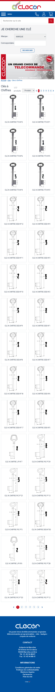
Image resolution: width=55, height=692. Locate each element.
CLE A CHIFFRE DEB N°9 (14, 326)
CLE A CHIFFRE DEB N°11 (13, 258)
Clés (9, 80)
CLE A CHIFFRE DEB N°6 (41, 394)
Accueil (3, 80)
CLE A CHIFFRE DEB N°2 (41, 292)
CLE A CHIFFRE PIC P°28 (41, 563)
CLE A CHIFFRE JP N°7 (13, 462)
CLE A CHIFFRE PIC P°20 (14, 598)
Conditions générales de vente (27, 668)
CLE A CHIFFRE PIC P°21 (14, 496)
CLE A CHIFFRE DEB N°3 (41, 258)
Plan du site (27, 677)
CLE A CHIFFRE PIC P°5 (13, 530)
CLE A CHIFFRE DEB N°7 (41, 360)
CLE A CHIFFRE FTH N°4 (14, 190)
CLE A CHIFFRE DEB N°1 (41, 326)
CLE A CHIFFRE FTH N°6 (14, 156)
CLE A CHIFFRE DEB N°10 (13, 292)
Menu (6, 14)
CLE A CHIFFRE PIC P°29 (41, 462)
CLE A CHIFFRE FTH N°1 (41, 122)
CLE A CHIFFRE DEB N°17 (13, 428)
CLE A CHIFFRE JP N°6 (13, 563)
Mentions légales (27, 672)
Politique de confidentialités (27, 670)
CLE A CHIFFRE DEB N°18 (13, 394)
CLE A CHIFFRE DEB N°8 (14, 360)
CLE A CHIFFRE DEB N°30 (41, 530)
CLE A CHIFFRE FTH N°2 (14, 122)
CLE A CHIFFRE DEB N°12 (13, 224)
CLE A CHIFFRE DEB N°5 (41, 428)
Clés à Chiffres (17, 80)
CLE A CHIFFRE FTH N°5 (41, 156)
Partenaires (27, 674)
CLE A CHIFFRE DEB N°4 (41, 224)
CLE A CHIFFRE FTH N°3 (41, 190)
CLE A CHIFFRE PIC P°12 (41, 598)
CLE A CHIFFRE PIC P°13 (41, 496)
